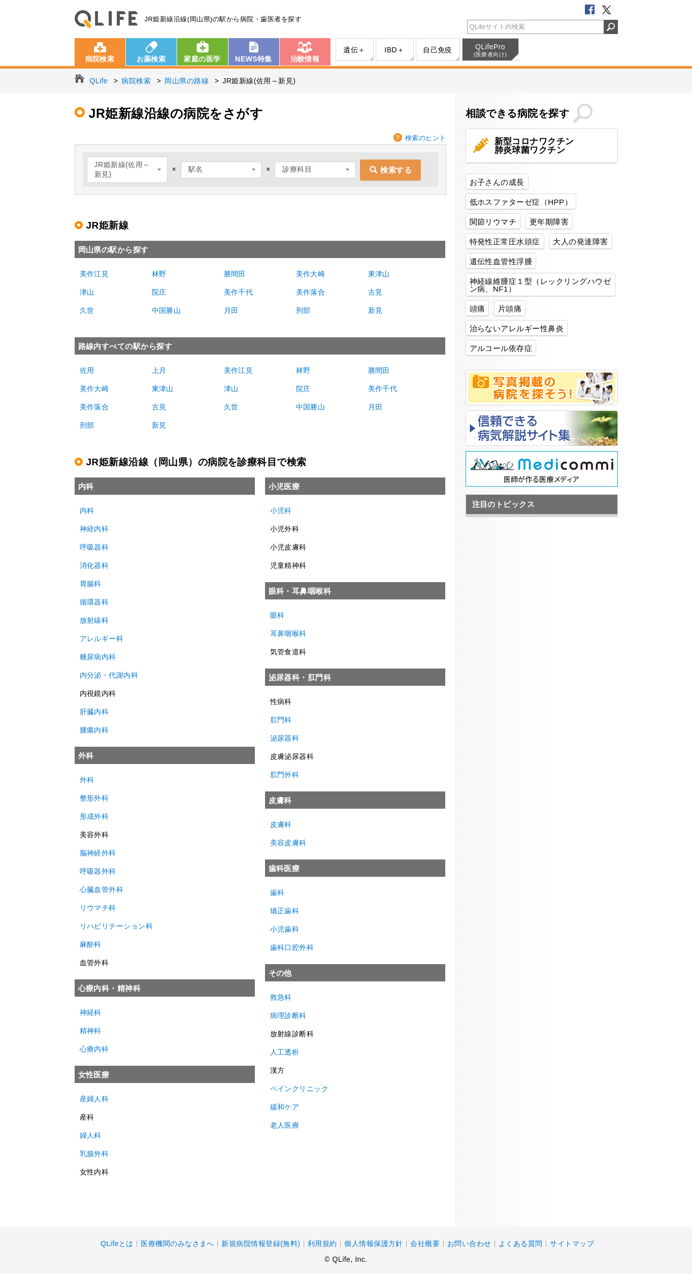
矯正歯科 (285, 911)
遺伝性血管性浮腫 (501, 261)
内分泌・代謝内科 (109, 675)
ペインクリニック (299, 1089)
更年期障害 (549, 221)
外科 (87, 780)
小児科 (281, 510)
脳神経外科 (98, 853)
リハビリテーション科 (116, 926)
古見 (375, 292)
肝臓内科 (94, 712)
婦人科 (91, 1135)
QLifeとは (117, 1243)
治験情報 (305, 59)
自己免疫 (437, 50)
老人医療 (285, 1125)
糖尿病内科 (98, 657)
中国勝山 (166, 310)
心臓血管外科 (102, 889)
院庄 (159, 292)
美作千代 (238, 292)
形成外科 (94, 816)
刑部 (303, 310)
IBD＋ (394, 50)
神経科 (91, 1012)
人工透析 (285, 1052)
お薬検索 (151, 59)
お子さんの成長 (497, 182)
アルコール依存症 (501, 348)
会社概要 (425, 1243)
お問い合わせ (469, 1243)
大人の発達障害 (580, 241)
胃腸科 (91, 584)
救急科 (281, 997)
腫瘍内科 (94, 730)
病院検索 (100, 59)
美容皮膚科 (288, 843)
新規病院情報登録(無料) (260, 1243)
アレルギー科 (102, 638)
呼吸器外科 (98, 871)
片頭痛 (509, 308)
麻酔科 (91, 944)
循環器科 (94, 602)
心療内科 (94, 1049)
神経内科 (94, 529)
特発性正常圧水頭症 (505, 241)
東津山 (379, 274)
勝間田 (235, 274)
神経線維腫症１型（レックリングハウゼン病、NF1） (540, 285)
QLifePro (490, 50)
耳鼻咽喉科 (288, 633)
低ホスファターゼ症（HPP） (521, 202)
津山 (87, 292)
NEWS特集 (253, 59)
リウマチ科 (98, 908)
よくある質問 (521, 1243)
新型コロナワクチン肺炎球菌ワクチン (534, 146)
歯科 (277, 892)
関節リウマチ (493, 221)
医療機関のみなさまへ (177, 1243)
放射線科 (94, 620)
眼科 (277, 615)
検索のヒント (425, 138)
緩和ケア (285, 1107)
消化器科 (94, 565)
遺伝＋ (354, 50)
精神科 (91, 1031)
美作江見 (94, 274)
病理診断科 (288, 1015)
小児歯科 (285, 929)
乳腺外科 (94, 1154)
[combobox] (127, 169)
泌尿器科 (285, 738)
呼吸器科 (94, 547)
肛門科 (281, 720)
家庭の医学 (202, 59)
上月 (159, 370)
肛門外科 (285, 775)
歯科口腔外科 (292, 947)
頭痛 (477, 308)
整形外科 (94, 798)
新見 (375, 310)
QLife (106, 19)
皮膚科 (281, 824)
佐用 (87, 370)
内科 (87, 510)
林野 (159, 274)
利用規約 (322, 1243)
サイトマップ (572, 1243)
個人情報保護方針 (373, 1243)
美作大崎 (310, 274)
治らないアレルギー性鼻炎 (517, 328)
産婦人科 (94, 1099)
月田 (231, 310)
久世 (87, 310)
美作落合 (310, 292)
